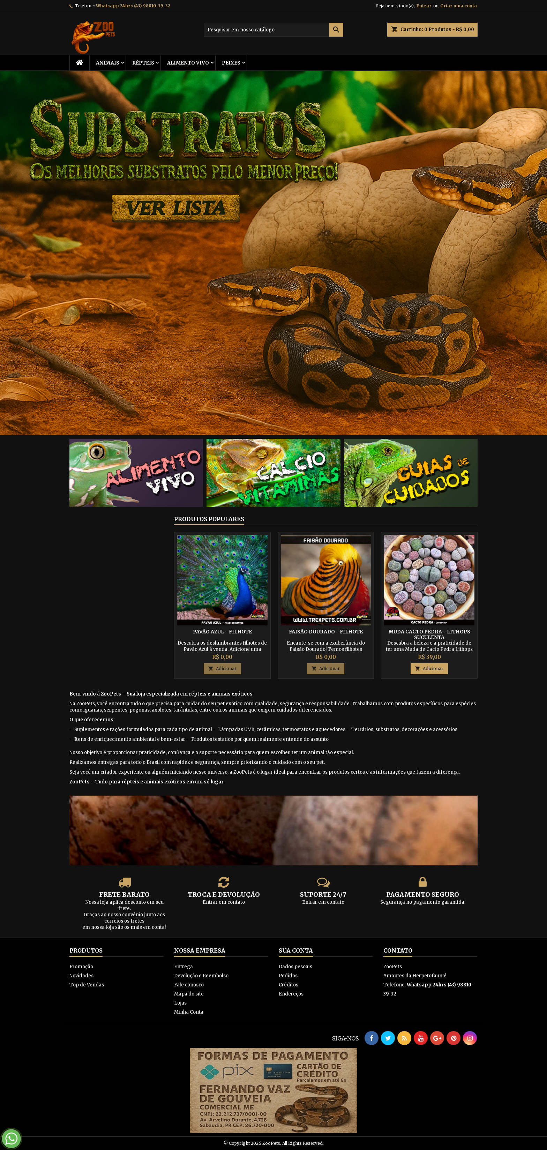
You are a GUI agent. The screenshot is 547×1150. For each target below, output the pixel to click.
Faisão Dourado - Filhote (326, 632)
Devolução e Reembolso (201, 976)
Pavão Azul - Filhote (222, 632)
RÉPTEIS (143, 63)
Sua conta (296, 950)
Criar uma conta (458, 5)
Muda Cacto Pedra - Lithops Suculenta (429, 634)
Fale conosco (189, 985)
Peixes (231, 63)
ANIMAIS (107, 63)
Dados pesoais (295, 967)
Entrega (183, 967)
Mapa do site (189, 994)
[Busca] (273, 30)
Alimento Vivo (188, 63)
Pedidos (288, 976)
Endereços (291, 994)
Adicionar (222, 668)
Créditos (288, 985)
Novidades (81, 976)
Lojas (180, 1003)
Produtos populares (209, 519)
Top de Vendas (86, 985)
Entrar (424, 5)
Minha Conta (188, 1012)
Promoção (81, 967)
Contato (397, 950)
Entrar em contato (224, 902)
